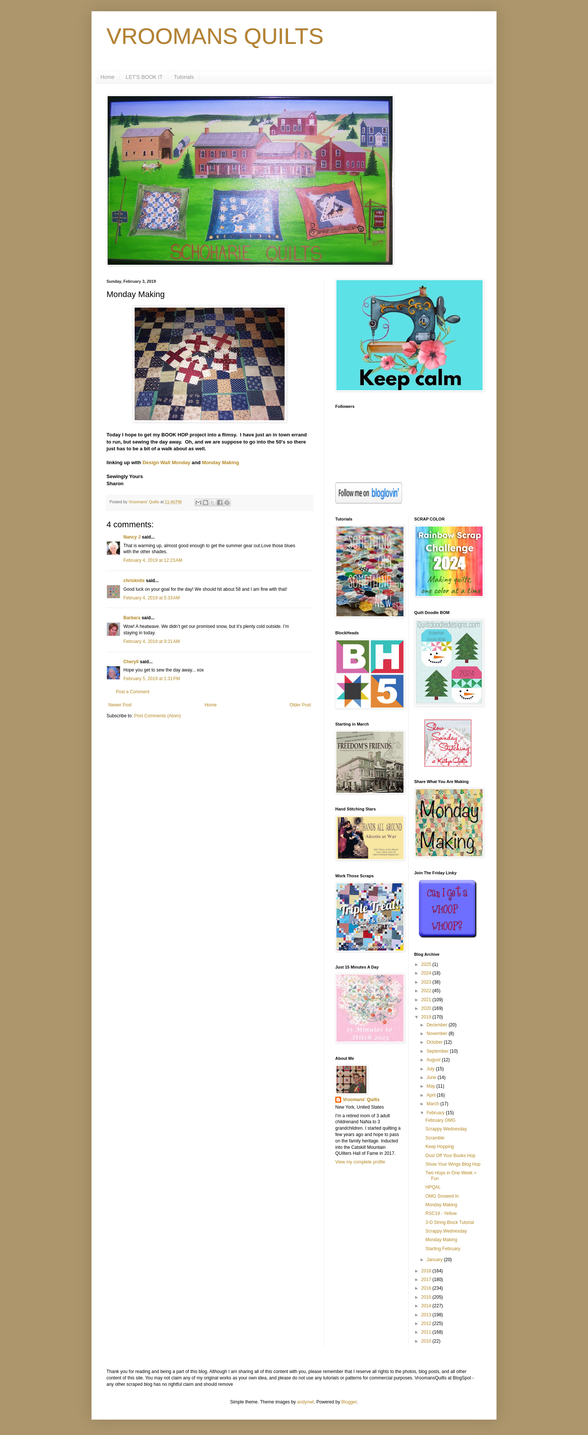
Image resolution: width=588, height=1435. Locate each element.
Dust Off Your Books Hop (450, 1155)
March (433, 1103)
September (438, 1051)
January (435, 1259)
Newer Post (120, 705)
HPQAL (433, 1187)
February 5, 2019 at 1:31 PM (151, 678)
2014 (426, 1305)
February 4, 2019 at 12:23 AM (152, 560)
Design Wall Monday (166, 462)
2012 (426, 1323)
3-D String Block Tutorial (449, 1222)
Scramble (434, 1138)
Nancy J (132, 537)
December (437, 1025)
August (434, 1059)
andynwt (305, 1402)
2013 (426, 1314)
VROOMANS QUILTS (215, 36)
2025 (426, 964)
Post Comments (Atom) (157, 715)
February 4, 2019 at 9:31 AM (151, 641)
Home (107, 77)
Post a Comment (132, 691)
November (437, 1033)
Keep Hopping (439, 1146)
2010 (426, 1341)
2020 (426, 1008)
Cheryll (131, 661)
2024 (426, 973)
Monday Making (220, 462)
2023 (426, 982)
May (431, 1086)
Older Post (300, 705)
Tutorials (184, 77)
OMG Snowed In (442, 1196)
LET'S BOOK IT (144, 77)
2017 (426, 1279)
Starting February (442, 1248)
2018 (426, 1271)
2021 (426, 999)
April (431, 1095)
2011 (426, 1332)
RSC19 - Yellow (440, 1213)
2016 (426, 1288)
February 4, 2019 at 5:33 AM (151, 598)
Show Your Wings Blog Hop (452, 1164)
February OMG (440, 1120)
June (431, 1077)
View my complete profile (360, 1162)
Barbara (131, 617)
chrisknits (134, 580)
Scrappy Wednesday (446, 1129)
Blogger (349, 1402)
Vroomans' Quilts (361, 1099)
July (431, 1068)
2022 (426, 990)
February (436, 1112)
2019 (426, 1017)
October (435, 1042)
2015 (426, 1297)
